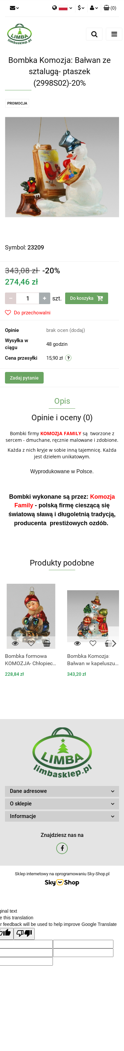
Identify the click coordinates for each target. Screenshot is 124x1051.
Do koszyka (86, 298)
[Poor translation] (24, 934)
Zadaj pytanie (24, 378)
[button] (110, 8)
